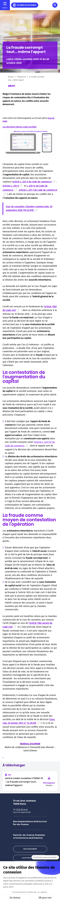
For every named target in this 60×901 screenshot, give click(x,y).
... (3, 757)
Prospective (21, 77)
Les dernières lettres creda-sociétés (19, 127)
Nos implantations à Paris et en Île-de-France (30, 823)
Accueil (10, 77)
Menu (5, 8)
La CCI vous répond (30, 858)
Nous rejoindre (30, 849)
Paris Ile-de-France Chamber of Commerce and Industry (29, 836)
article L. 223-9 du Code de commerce (34, 181)
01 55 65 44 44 (22, 809)
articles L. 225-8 (13, 186)
